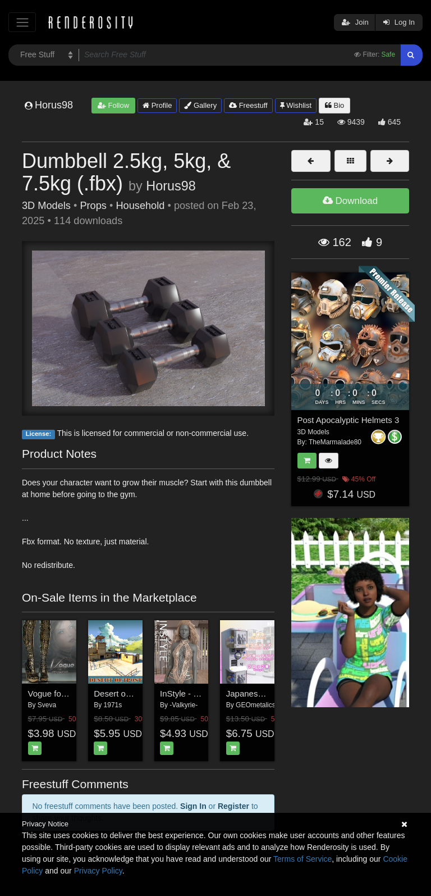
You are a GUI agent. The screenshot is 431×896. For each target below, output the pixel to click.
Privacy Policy (98, 870)
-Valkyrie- (183, 705)
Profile (157, 105)
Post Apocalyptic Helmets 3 (348, 420)
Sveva (47, 705)
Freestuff (248, 105)
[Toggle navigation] (22, 22)
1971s (113, 705)
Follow (113, 105)
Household (140, 205)
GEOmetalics (256, 705)
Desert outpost (121, 693)
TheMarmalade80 (335, 442)
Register (233, 806)
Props (93, 205)
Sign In (193, 806)
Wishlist (295, 105)
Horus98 (170, 186)
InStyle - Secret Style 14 (205, 693)
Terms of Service (302, 858)
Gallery (200, 105)
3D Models (46, 205)
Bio (334, 105)
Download (350, 200)
